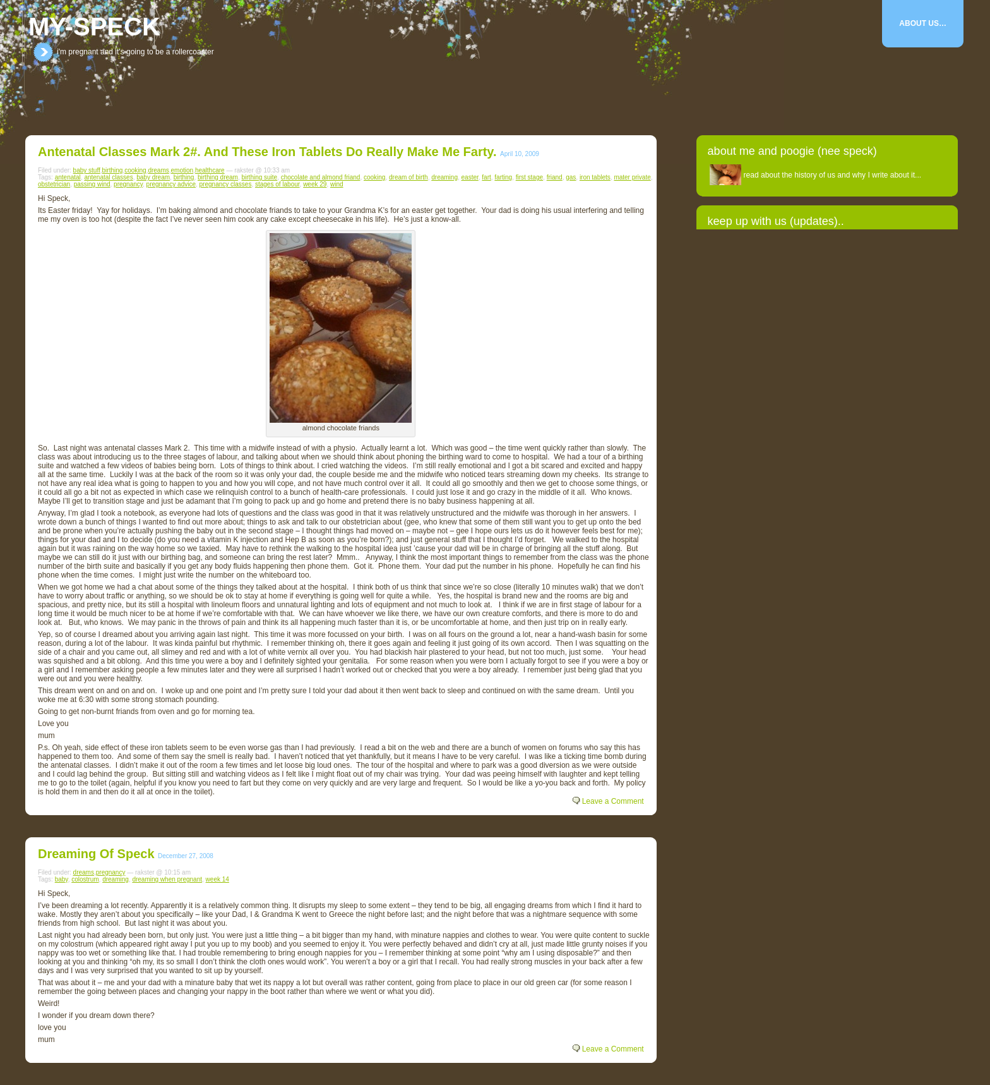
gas (571, 177)
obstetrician (54, 184)
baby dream (153, 177)
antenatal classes (108, 177)
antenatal (68, 177)
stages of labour (277, 184)
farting (503, 177)
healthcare (210, 170)
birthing (112, 170)
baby (61, 879)
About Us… (922, 23)
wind (336, 184)
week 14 (217, 879)
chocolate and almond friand (321, 177)
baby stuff (86, 170)
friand (555, 177)
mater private (632, 177)
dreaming (444, 177)
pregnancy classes (226, 184)
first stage (529, 177)
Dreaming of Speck (96, 854)
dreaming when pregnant (167, 879)
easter (470, 177)
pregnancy (128, 184)
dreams (158, 170)
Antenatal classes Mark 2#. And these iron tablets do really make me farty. (267, 152)
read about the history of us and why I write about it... (833, 175)
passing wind (92, 184)
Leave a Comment (613, 801)
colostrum (84, 879)
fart (486, 177)
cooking (135, 170)
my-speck (94, 26)
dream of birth (408, 177)
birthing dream (218, 177)
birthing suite (259, 177)
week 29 (314, 184)
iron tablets (595, 177)
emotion (182, 170)
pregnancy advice (171, 184)
